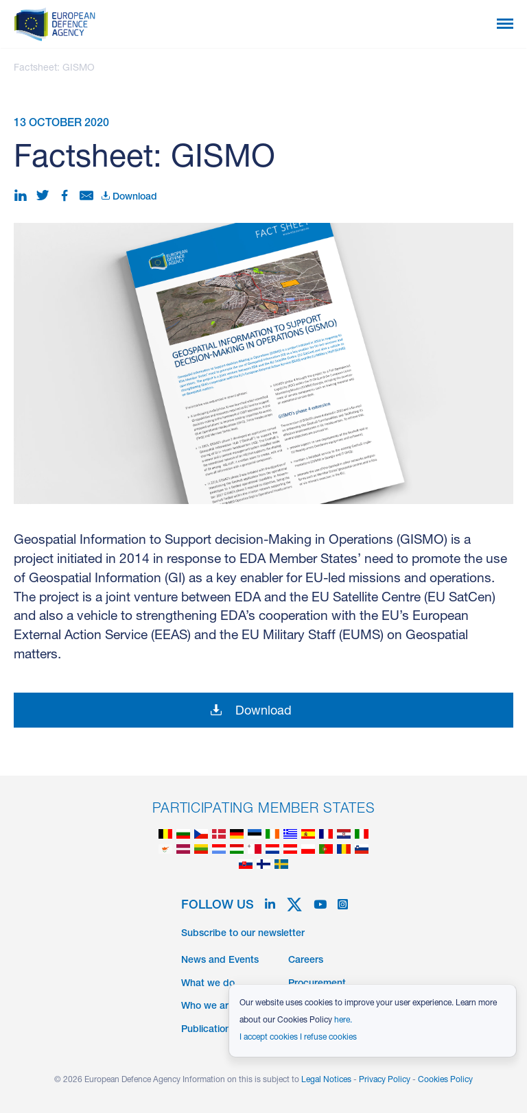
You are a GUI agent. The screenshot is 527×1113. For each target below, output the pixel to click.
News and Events (220, 961)
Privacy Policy (384, 1080)
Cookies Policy (445, 1080)
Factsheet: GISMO (54, 68)
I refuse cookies (328, 1037)
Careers (305, 961)
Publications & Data (224, 1030)
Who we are (207, 1007)
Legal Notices (326, 1080)
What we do (208, 984)
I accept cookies (268, 1037)
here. (343, 1020)
